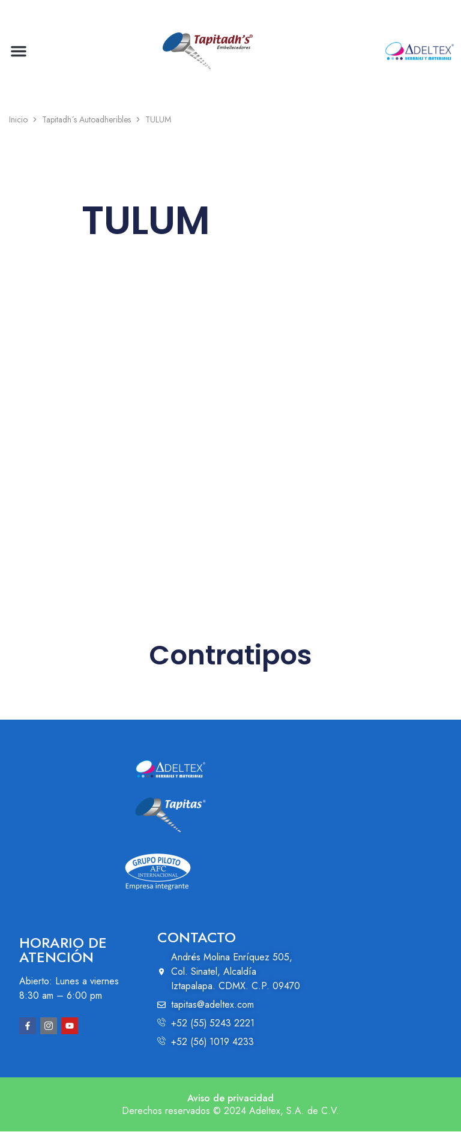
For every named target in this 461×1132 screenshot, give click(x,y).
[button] (18, 51)
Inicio (18, 119)
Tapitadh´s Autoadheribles (86, 119)
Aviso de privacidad (230, 1099)
